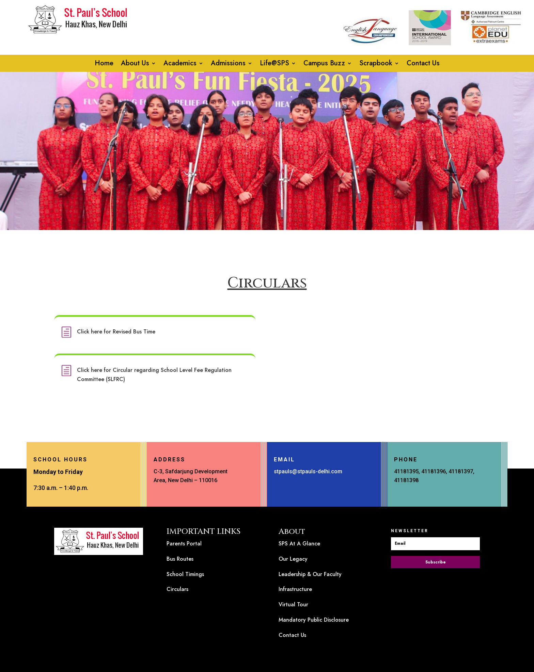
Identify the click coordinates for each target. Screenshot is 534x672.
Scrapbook (375, 64)
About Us (135, 64)
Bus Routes (180, 559)
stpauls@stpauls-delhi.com (308, 471)
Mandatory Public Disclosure (314, 620)
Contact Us (423, 64)
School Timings (185, 574)
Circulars (177, 589)
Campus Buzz (324, 64)
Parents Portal (184, 543)
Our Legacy (293, 559)
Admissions (228, 64)
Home (104, 64)
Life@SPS (274, 64)
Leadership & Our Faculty (310, 574)
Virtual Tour (293, 604)
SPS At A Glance (299, 543)
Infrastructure (295, 589)
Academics (180, 64)
